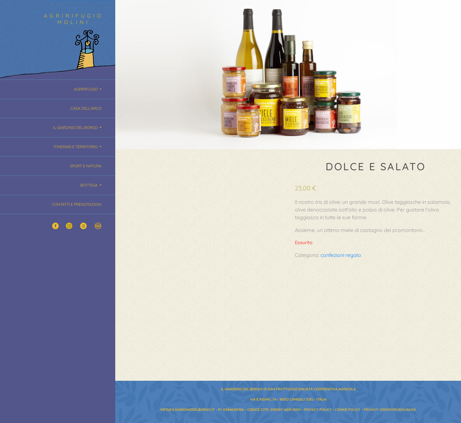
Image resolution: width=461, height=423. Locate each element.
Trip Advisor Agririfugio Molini (97, 226)
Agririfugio (86, 89)
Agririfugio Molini (75, 18)
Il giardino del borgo (76, 127)
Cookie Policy (347, 409)
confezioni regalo (340, 255)
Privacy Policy (318, 409)
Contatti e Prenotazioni (76, 204)
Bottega (89, 185)
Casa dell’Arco (85, 108)
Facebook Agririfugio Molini (55, 226)
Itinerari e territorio (76, 146)
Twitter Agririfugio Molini (69, 226)
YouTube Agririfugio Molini (83, 226)
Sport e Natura (85, 166)
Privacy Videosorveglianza (390, 409)
